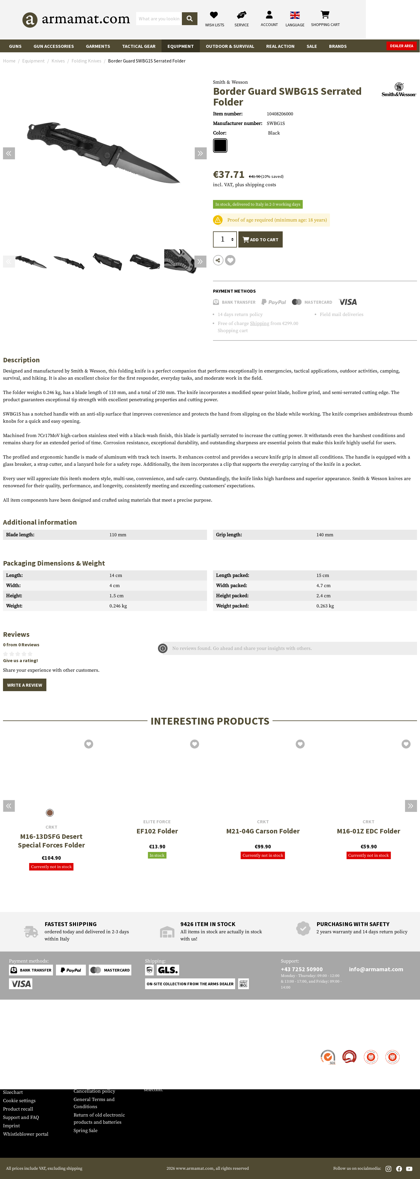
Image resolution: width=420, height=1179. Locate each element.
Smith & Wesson (230, 82)
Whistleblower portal (25, 1134)
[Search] (244, 19)
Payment (12, 1067)
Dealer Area (401, 45)
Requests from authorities (101, 1074)
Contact (11, 1050)
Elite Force (157, 821)
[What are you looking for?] (186, 19)
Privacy (81, 1083)
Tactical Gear (139, 46)
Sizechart (13, 1092)
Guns (15, 46)
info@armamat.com (376, 969)
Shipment (13, 1059)
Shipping (259, 323)
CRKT (51, 827)
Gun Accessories (54, 46)
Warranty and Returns (26, 1076)
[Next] (201, 153)
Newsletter (14, 1084)
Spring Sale (86, 1131)
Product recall (18, 1109)
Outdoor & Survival (230, 46)
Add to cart (261, 239)
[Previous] (9, 153)
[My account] (323, 19)
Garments (98, 46)
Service (14, 1038)
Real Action (280, 46)
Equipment (181, 46)
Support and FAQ (21, 1117)
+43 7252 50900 (302, 969)
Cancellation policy (94, 1091)
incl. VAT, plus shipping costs (244, 185)
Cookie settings (19, 1101)
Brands (338, 46)
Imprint (11, 1126)
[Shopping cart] (380, 19)
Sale (312, 46)
